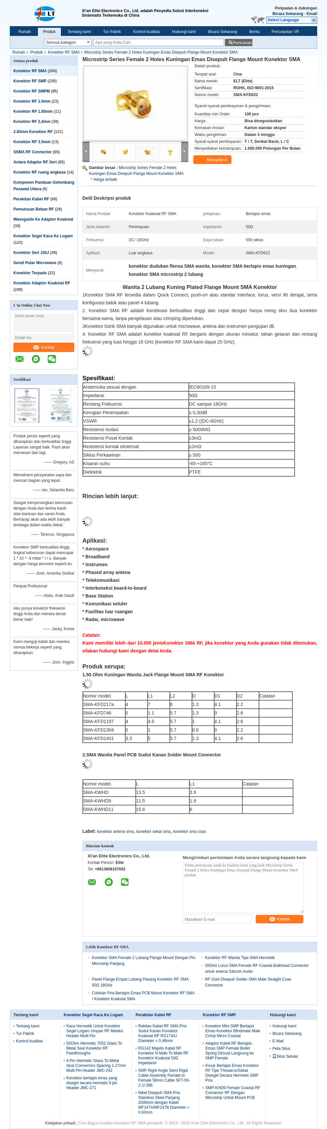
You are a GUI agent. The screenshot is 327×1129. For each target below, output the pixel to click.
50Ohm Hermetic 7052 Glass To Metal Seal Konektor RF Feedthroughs (94, 1048)
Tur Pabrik (112, 31)
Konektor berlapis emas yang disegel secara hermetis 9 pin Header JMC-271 (91, 1083)
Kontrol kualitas (146, 31)
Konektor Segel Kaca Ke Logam (43, 236)
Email (312, 13)
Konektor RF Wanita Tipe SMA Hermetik (240, 957)
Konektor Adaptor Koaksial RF (41, 283)
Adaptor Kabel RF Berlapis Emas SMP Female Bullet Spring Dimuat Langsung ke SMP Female (229, 1050)
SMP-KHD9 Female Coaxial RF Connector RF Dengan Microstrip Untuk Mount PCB (232, 1093)
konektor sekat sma (153, 831)
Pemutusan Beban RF (33, 209)
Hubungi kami (184, 31)
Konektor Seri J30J (31, 252)
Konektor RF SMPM (31, 91)
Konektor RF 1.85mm (33, 111)
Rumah (24, 31)
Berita (254, 31)
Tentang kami (79, 31)
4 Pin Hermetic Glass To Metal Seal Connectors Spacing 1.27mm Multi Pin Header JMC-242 (96, 1065)
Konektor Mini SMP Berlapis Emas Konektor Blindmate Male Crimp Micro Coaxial (232, 1031)
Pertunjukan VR (285, 31)
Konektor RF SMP (29, 81)
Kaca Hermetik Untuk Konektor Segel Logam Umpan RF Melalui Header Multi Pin (94, 1031)
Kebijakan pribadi (60, 1123)
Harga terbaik (105, 179)
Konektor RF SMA (64, 52)
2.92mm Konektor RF (33, 131)
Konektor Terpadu (30, 273)
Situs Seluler (285, 1056)
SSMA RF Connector (32, 152)
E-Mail (278, 1041)
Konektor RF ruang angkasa (39, 172)
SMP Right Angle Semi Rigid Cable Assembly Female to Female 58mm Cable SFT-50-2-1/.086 (164, 1077)
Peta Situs (281, 1048)
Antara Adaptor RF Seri (35, 162)
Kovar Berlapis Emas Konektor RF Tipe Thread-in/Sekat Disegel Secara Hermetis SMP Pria (232, 1073)
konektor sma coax (189, 831)
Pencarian (242, 42)
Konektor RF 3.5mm (31, 142)
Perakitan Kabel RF (31, 199)
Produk (49, 31)
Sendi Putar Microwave (34, 263)
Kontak (43, 347)
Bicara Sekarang (287, 13)
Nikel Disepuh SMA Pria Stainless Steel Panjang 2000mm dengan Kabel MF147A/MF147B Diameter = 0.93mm (163, 1102)
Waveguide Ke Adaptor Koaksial (43, 219)
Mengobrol (213, 160)
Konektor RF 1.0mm (31, 101)
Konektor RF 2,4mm (31, 121)
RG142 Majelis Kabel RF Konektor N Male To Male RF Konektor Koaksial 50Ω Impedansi (163, 1055)
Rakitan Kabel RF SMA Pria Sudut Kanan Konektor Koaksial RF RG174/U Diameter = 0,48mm (162, 1033)
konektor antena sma (115, 831)
